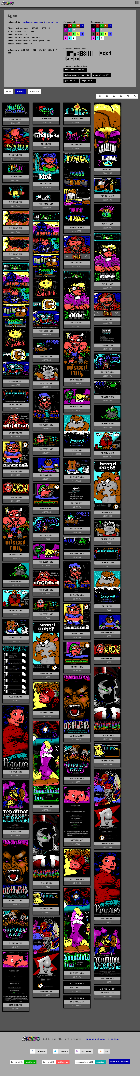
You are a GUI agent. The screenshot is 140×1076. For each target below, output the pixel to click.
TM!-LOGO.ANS (46, 331)
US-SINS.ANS (107, 735)
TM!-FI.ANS (107, 284)
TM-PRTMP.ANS (15, 405)
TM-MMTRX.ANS (15, 119)
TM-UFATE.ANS (77, 380)
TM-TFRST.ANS (46, 713)
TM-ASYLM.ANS (15, 155)
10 (70, 26)
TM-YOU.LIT (107, 345)
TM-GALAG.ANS (107, 453)
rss (106, 1051)
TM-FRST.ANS (15, 832)
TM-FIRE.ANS (77, 119)
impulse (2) (88, 81)
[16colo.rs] (7, 3)
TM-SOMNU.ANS (107, 397)
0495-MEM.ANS (15, 1005)
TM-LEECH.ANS (46, 806)
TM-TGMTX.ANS (46, 383)
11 (74, 30)
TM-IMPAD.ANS (77, 778)
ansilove (30, 1062)
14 (78, 26)
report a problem (119, 1061)
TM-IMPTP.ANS (107, 761)
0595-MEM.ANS (15, 697)
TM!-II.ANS (107, 224)
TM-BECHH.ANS (107, 512)
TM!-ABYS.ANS (46, 204)
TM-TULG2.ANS (46, 356)
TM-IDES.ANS (46, 184)
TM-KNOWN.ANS (15, 433)
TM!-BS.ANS (77, 263)
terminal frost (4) (75, 70)
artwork (21, 91)
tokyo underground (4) (77, 75)
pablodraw (63, 1062)
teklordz (27, 22)
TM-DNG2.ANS (15, 471)
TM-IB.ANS (77, 450)
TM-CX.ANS (46, 144)
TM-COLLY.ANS (77, 227)
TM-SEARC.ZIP (77, 987)
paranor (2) (71, 81)
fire (46, 22)
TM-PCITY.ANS (46, 425)
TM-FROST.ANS (46, 449)
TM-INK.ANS (46, 119)
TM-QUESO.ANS (77, 407)
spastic (38, 22)
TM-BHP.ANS (77, 145)
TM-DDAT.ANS (46, 475)
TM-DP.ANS (107, 169)
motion (54, 22)
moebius (101, 1062)
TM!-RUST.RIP (15, 228)
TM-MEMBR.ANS (107, 424)
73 (93, 26)
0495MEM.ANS (77, 840)
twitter (64, 1051)
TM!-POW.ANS (15, 177)
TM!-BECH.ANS (15, 202)
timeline (34, 91)
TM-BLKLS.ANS (77, 477)
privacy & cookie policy (102, 1039)
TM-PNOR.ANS (15, 772)
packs (8, 91)
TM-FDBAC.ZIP (77, 1002)
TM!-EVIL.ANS (107, 196)
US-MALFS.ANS (77, 736)
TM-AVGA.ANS (15, 497)
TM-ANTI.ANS (46, 508)
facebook (41, 1051)
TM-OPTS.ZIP (107, 993)
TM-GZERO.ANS (107, 843)
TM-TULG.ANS (107, 372)
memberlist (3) (101, 75)
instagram (86, 1051)
